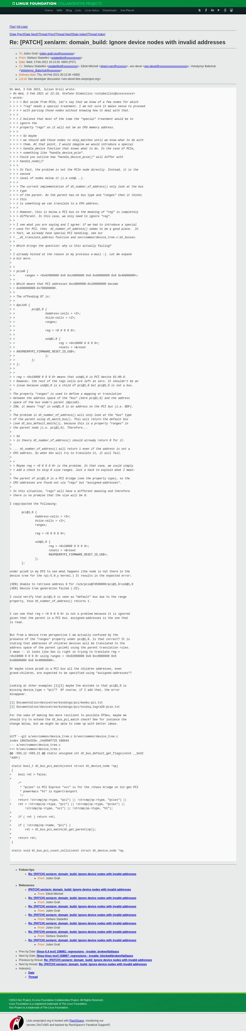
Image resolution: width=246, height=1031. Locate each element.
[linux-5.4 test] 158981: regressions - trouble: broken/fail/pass (78, 951)
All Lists (22, 26)
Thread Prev (46, 34)
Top (12, 26)
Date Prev (16, 34)
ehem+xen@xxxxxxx (114, 66)
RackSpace (77, 1020)
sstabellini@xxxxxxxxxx (66, 57)
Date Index (79, 34)
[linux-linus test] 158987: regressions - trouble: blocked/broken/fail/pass (85, 955)
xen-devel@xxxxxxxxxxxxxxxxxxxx (165, 66)
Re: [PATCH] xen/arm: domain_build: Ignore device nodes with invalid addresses (82, 874)
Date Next (30, 34)
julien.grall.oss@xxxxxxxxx (56, 53)
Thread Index (96, 34)
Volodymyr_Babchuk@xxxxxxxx (41, 70)
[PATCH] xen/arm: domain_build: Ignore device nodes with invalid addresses (79, 889)
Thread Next (63, 34)
